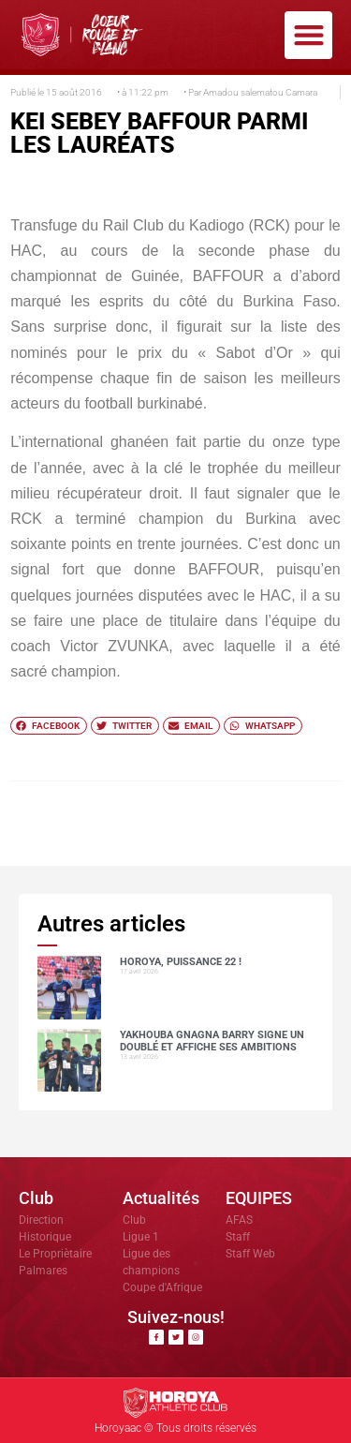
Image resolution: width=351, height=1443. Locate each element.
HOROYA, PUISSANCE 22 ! (180, 962)
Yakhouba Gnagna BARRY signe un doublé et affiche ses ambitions (212, 1041)
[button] (308, 35)
